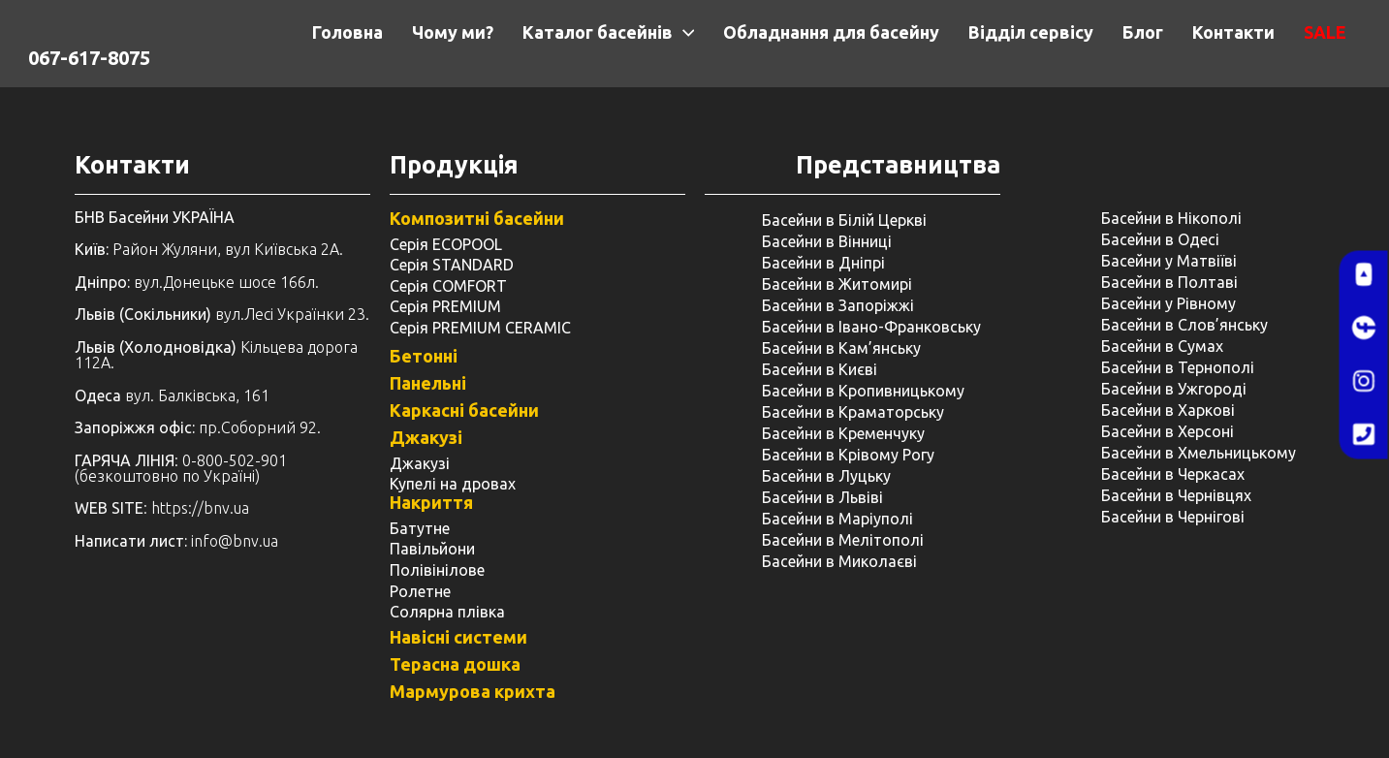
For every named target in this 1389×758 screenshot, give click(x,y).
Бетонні (424, 355)
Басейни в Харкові (1168, 410)
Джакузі (426, 437)
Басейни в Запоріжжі (838, 305)
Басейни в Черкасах (1173, 474)
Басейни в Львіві (822, 497)
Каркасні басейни (464, 410)
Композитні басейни (477, 218)
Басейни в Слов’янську (1184, 324)
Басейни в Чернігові (1173, 516)
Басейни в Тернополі (1177, 367)
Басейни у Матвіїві (1169, 260)
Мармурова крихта (472, 691)
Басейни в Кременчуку (843, 433)
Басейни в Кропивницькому (863, 390)
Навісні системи (458, 637)
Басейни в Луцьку (826, 476)
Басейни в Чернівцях (1176, 495)
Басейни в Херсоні (1167, 431)
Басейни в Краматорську (853, 412)
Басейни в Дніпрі (823, 262)
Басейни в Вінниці (827, 241)
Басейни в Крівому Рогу (848, 454)
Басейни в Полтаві (1169, 282)
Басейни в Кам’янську (841, 348)
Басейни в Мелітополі (843, 540)
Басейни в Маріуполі (837, 518)
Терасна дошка (455, 664)
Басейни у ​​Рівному (1168, 303)
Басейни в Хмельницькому (1198, 452)
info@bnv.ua (234, 541)
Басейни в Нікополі (1171, 218)
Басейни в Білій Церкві (844, 220)
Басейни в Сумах (1162, 346)
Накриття (431, 502)
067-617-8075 (89, 58)
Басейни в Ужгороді (1174, 388)
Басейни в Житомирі (837, 284)
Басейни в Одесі (1160, 239)
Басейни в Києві (819, 369)
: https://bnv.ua (162, 508)
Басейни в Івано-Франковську (871, 326)
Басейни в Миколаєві (839, 561)
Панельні (428, 383)
